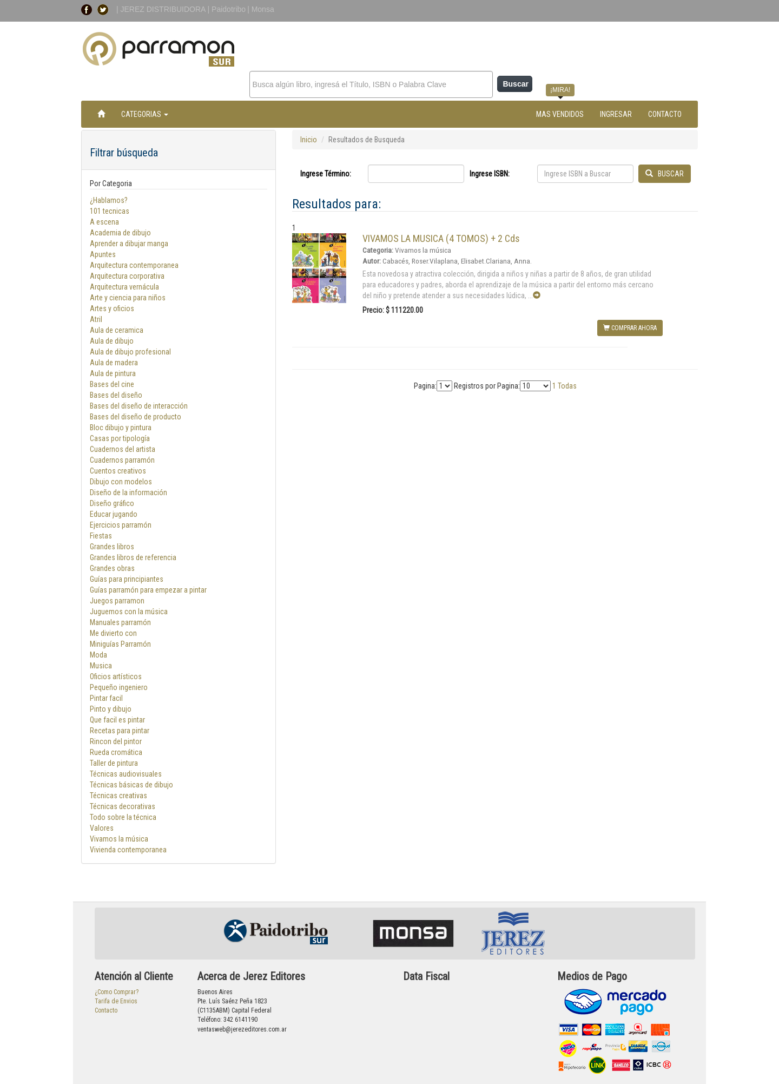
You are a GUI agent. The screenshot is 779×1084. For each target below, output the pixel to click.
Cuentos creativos (118, 471)
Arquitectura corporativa (127, 276)
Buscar (515, 84)
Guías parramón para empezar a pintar (148, 590)
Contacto (106, 1010)
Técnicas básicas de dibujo (131, 784)
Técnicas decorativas (122, 806)
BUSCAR (664, 173)
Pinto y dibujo (110, 709)
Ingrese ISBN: (490, 173)
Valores (102, 828)
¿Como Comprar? (116, 992)
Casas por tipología (120, 438)
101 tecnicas (109, 211)
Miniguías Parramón (120, 644)
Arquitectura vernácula (124, 287)
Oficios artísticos (116, 676)
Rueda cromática (116, 752)
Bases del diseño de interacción (139, 406)
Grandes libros (112, 546)
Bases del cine (112, 384)
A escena (104, 222)
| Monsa (260, 9)
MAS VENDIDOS (560, 114)
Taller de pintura (114, 763)
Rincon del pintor (116, 741)
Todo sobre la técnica (123, 817)
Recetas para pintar (119, 730)
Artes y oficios (112, 308)
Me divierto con (113, 633)
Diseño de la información (128, 492)
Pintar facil (106, 698)
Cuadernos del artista (122, 449)
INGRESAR (616, 114)
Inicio (308, 139)
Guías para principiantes (126, 579)
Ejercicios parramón (120, 525)
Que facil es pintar (117, 719)
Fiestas (101, 535)
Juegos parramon (117, 600)
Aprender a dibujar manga (129, 243)
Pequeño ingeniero (119, 687)
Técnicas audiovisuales (126, 774)
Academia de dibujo (120, 232)
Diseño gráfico (112, 503)
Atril (96, 319)
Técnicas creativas (118, 795)
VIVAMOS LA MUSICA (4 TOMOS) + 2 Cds (441, 238)
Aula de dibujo (112, 341)
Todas (567, 386)
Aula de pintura (113, 373)
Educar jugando (113, 514)
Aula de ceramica (116, 330)
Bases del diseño (116, 395)
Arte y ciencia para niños (128, 297)
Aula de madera (114, 362)
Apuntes (103, 254)
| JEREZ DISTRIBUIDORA (162, 9)
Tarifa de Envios (116, 1001)
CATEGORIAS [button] (144, 114)
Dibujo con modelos (121, 481)
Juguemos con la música (129, 611)
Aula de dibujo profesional (130, 351)
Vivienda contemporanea (128, 849)
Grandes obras (112, 568)
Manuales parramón (120, 622)
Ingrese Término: (325, 173)
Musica (101, 665)
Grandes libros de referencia (133, 557)
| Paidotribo (227, 9)
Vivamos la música (119, 839)
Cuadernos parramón (122, 460)
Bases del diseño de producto (135, 416)
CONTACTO (665, 114)
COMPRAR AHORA (630, 328)
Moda (98, 655)
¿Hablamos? (109, 200)
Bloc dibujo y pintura (120, 427)
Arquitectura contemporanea (134, 265)
